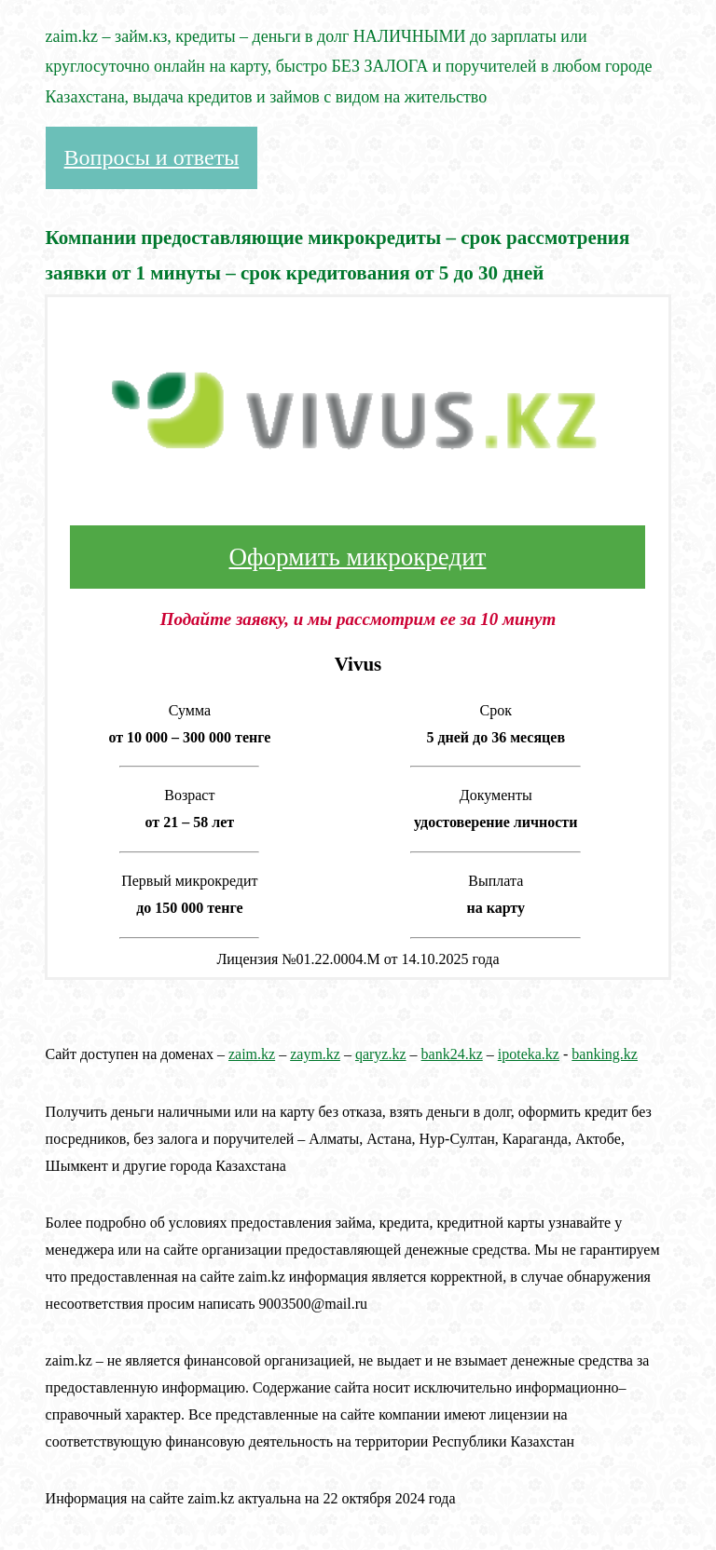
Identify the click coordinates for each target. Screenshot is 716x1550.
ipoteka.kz (528, 1054)
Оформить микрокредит (358, 557)
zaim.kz (251, 1054)
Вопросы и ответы (152, 157)
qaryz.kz (380, 1054)
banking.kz (604, 1054)
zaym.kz (315, 1054)
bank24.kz (452, 1054)
